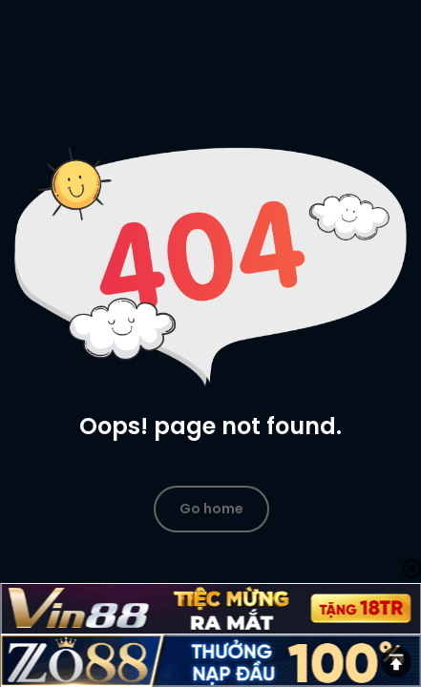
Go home (211, 508)
